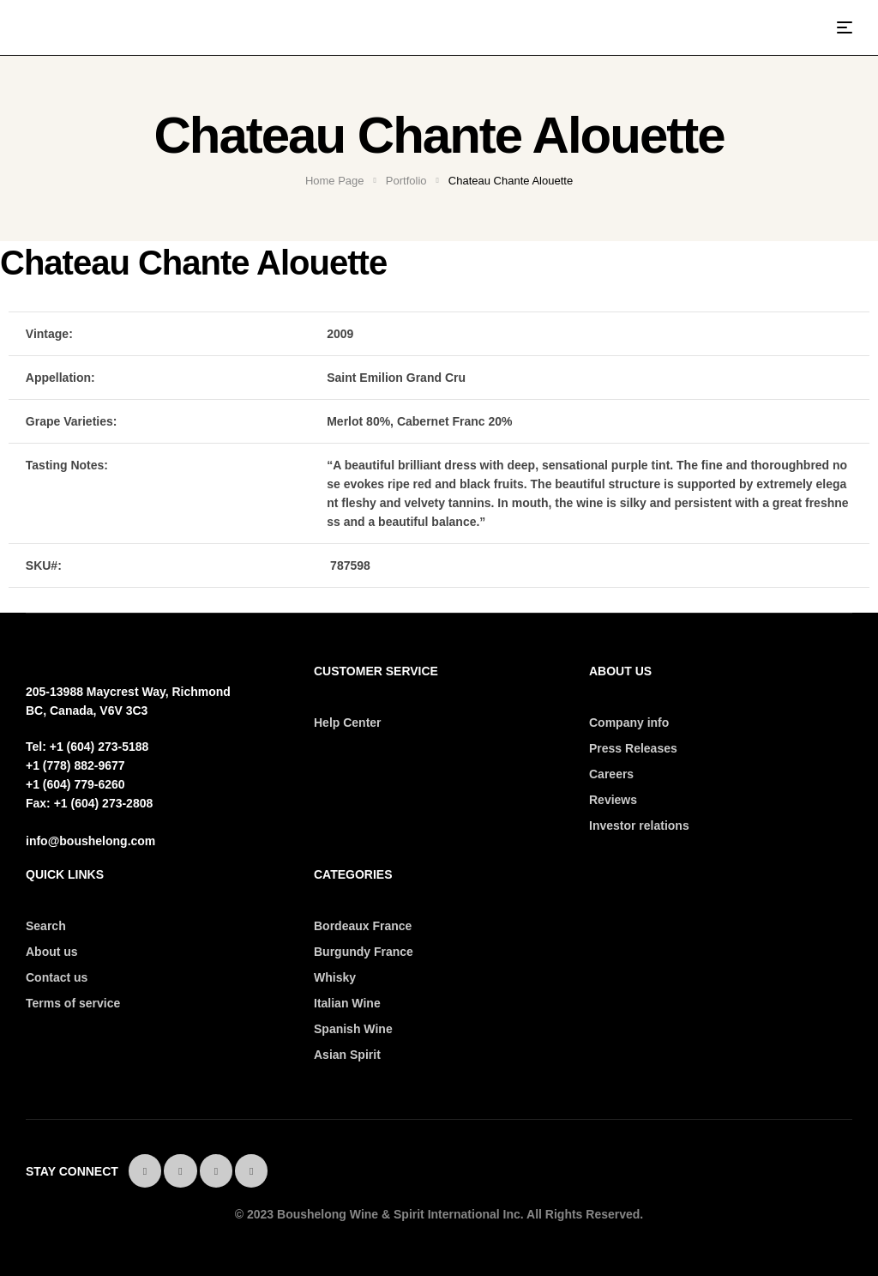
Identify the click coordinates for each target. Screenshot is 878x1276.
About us (52, 952)
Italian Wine (347, 1003)
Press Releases (633, 748)
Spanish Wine (353, 1029)
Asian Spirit (347, 1054)
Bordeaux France (363, 926)
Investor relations (639, 825)
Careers (611, 774)
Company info (629, 722)
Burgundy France (363, 952)
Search (46, 926)
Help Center (348, 722)
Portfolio (406, 180)
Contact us (56, 977)
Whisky (335, 977)
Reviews (613, 800)
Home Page (334, 180)
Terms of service (73, 1003)
